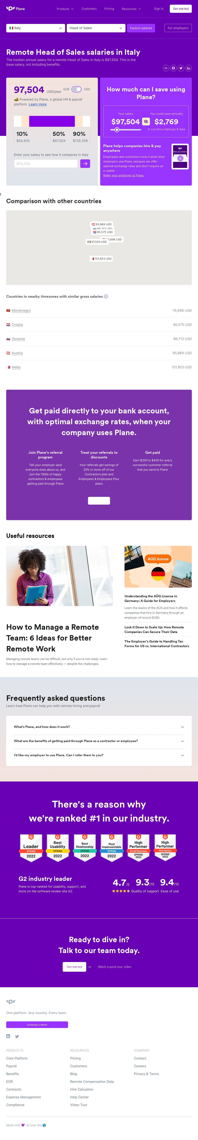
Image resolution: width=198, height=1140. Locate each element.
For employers (178, 28)
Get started (181, 8)
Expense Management (23, 1097)
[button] (99, 244)
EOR (9, 1082)
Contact (140, 1058)
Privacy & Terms (146, 1074)
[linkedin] (188, 68)
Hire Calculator (81, 1089)
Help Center (79, 1097)
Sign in (159, 8)
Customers (89, 8)
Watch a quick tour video (114, 967)
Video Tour (78, 1105)
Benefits (12, 1074)
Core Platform (17, 1058)
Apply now (99, 502)
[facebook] (173, 68)
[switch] (76, 89)
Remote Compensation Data (92, 1082)
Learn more (38, 104)
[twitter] (181, 68)
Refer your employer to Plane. (123, 175)
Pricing (109, 8)
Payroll (11, 1066)
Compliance (15, 1105)
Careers (140, 1066)
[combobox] (9, 28)
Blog (73, 1074)
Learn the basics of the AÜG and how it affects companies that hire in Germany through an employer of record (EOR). (156, 612)
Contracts (13, 1089)
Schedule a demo (37, 1024)
